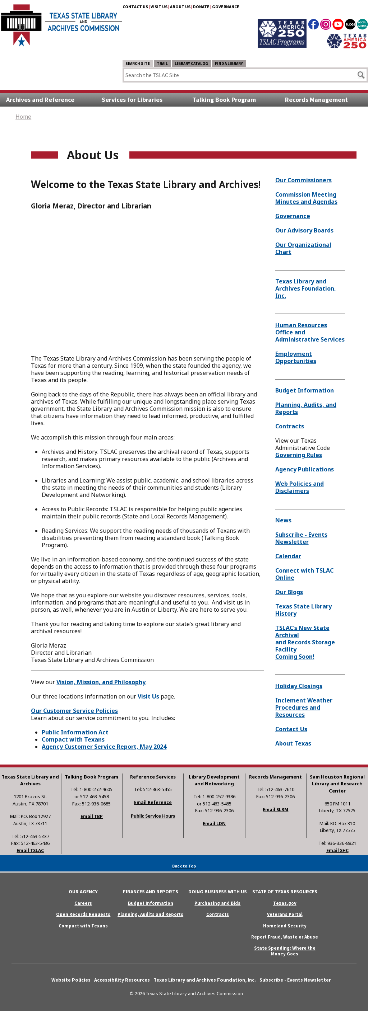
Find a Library (229, 63)
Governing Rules (298, 455)
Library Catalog (191, 63)
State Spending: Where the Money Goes (285, 950)
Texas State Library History (303, 609)
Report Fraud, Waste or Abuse (284, 937)
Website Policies (71, 980)
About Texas (293, 743)
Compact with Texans (73, 739)
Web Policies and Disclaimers (299, 487)
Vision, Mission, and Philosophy (101, 682)
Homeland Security (285, 926)
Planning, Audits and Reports (150, 914)
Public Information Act (75, 732)
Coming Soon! (294, 656)
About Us (180, 6)
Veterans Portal (285, 914)
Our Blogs (289, 592)
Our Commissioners (303, 180)
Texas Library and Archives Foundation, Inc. (305, 288)
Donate (201, 6)
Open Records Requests (83, 914)
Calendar (288, 556)
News (283, 520)
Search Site (137, 63)
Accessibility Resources (122, 980)
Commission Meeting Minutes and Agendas (306, 198)
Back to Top (184, 866)
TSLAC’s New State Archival (302, 631)
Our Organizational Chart (303, 248)
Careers (83, 903)
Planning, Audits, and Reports (305, 408)
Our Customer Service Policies (74, 711)
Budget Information (304, 390)
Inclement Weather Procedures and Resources (303, 707)
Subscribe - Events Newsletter (301, 538)
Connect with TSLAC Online (304, 574)
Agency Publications (304, 469)
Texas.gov (284, 903)
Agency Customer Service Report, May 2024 (104, 747)
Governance (225, 6)
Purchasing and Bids (217, 903)
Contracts (289, 426)
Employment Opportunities (295, 357)
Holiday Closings (298, 686)
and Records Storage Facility (305, 645)
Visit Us (159, 6)
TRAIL (162, 63)
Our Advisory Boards (304, 230)
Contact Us (135, 6)
